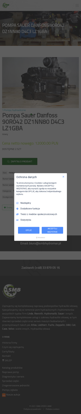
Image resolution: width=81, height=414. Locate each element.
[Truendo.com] (40, 237)
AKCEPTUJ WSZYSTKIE (52, 230)
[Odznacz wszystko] (63, 176)
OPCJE (29, 230)
